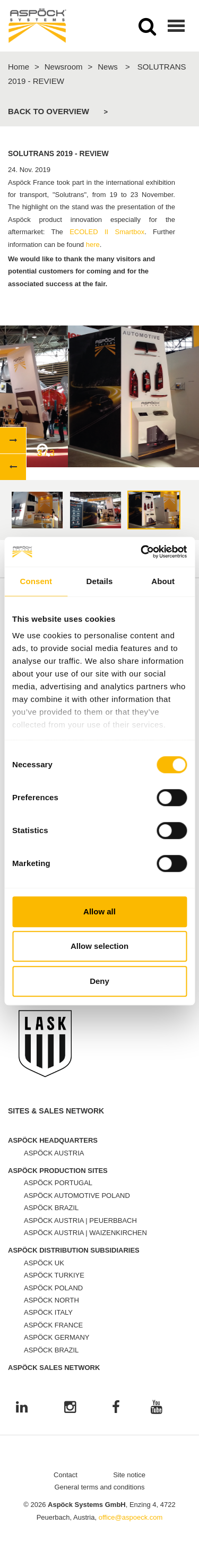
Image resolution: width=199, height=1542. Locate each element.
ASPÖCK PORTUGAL (58, 1183)
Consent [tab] (36, 581)
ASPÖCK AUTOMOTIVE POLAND (77, 1196)
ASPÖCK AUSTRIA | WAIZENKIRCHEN (85, 1233)
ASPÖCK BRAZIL (51, 1208)
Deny (99, 981)
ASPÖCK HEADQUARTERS (53, 1140)
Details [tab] (99, 581)
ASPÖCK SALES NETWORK (54, 1368)
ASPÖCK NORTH (51, 1300)
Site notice (129, 1475)
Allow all (99, 911)
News (108, 66)
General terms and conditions (100, 1487)
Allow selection (99, 945)
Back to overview (48, 111)
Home (18, 66)
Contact (65, 1475)
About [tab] (163, 581)
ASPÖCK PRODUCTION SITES (58, 1171)
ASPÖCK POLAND (53, 1288)
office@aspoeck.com (131, 1517)
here (93, 245)
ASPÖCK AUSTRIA (54, 1153)
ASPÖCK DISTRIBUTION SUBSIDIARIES (74, 1250)
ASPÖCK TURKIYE (54, 1275)
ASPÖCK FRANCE (53, 1325)
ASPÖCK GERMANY (57, 1337)
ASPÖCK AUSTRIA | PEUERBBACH (80, 1220)
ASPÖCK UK (44, 1263)
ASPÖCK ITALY (48, 1312)
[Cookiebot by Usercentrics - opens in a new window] (142, 552)
